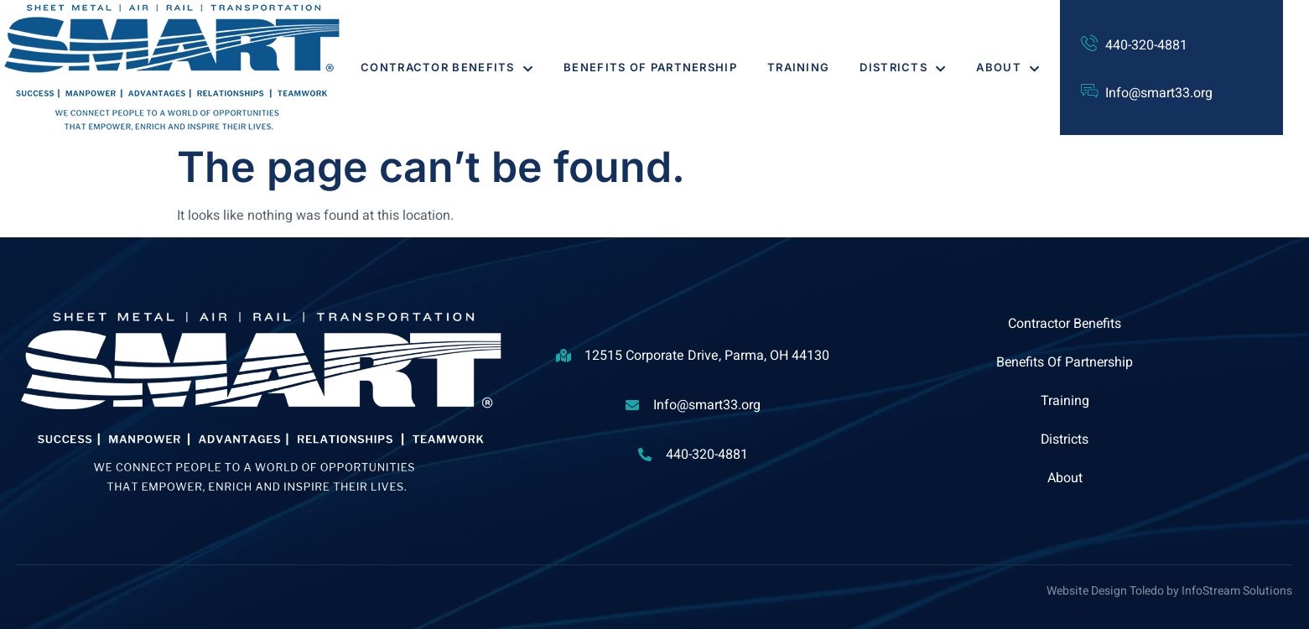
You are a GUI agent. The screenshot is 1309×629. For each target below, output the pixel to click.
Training (798, 67)
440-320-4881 (1146, 45)
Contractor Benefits (447, 67)
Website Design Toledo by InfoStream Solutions (1169, 591)
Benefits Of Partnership (650, 67)
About (1008, 67)
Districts (903, 67)
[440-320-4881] (1089, 43)
